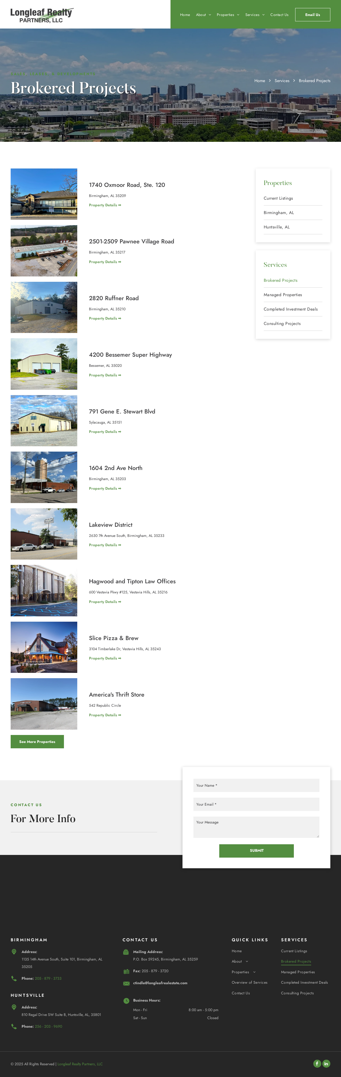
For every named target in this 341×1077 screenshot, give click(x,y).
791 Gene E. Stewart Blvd (122, 411)
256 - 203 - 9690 (48, 1026)
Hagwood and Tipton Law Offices (132, 581)
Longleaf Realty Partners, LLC (80, 1064)
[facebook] (317, 1064)
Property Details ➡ (105, 205)
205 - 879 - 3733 (48, 978)
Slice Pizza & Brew (114, 638)
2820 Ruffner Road (114, 298)
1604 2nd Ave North (116, 468)
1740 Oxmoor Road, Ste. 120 (127, 184)
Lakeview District (110, 524)
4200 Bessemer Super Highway (130, 354)
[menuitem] (182, 15)
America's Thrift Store (116, 694)
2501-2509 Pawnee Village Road (131, 241)
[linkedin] (326, 1064)
